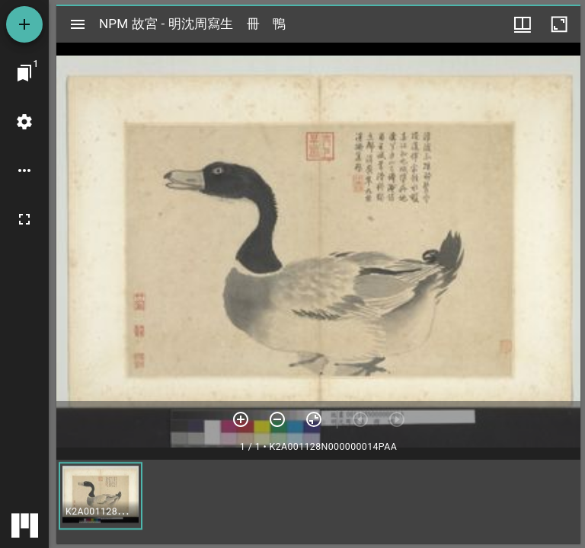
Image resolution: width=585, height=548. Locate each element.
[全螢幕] (24, 219)
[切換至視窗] (24, 73)
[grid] (318, 501)
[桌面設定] (24, 122)
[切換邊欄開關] (77, 24)
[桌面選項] (24, 170)
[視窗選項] (522, 24)
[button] (100, 496)
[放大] (240, 419)
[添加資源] (24, 24)
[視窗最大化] (559, 24)
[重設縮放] (314, 419)
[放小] (277, 419)
